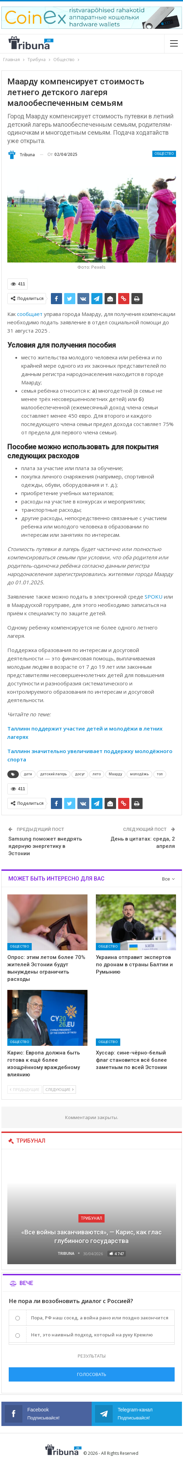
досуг (80, 774)
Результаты (92, 1356)
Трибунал (91, 1218)
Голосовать (91, 1374)
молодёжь (139, 774)
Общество (164, 154)
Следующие (59, 1089)
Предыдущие (24, 1089)
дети (28, 774)
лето (97, 774)
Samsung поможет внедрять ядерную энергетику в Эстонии (45, 846)
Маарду (115, 774)
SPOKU (153, 596)
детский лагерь (53, 774)
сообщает (30, 313)
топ (160, 774)
